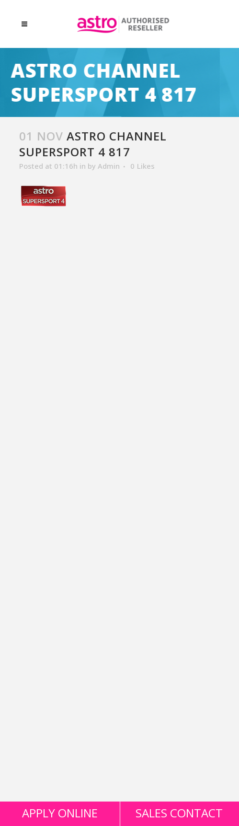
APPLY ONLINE (60, 813)
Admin (109, 166)
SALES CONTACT (179, 813)
